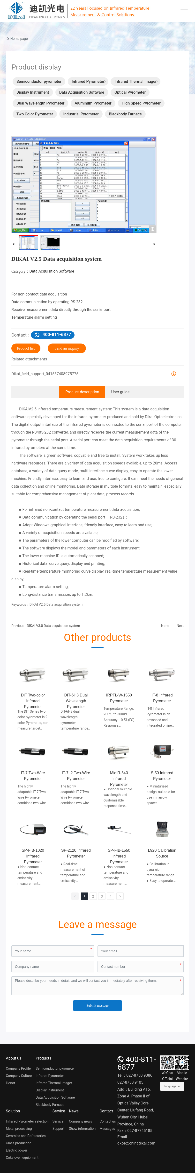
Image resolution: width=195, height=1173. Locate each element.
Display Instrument (32, 92)
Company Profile (18, 1068)
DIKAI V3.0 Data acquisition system (53, 626)
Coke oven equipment (22, 1157)
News (74, 1111)
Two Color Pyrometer (34, 114)
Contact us (107, 1121)
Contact (106, 1111)
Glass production (18, 1143)
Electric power (16, 1150)
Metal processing (19, 1129)
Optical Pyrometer (130, 92)
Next (180, 626)
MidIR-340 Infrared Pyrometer (119, 779)
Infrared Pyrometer (88, 81)
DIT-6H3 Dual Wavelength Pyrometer (76, 701)
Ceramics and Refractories (26, 1136)
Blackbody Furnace (125, 114)
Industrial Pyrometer (81, 114)
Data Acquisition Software (81, 92)
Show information (82, 1129)
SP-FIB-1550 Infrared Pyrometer (119, 856)
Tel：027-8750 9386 (134, 1075)
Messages (107, 1129)
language (170, 1086)
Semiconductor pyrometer (38, 81)
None (165, 626)
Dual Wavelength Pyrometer (40, 103)
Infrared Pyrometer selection (27, 1121)
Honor (10, 1083)
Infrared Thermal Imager (135, 81)
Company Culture (19, 1076)
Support (58, 1129)
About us (13, 1058)
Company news (80, 1121)
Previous (17, 626)
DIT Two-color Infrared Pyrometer (33, 701)
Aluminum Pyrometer (93, 103)
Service (58, 1111)
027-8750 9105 (130, 1082)
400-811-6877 (136, 1063)
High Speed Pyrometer (141, 103)
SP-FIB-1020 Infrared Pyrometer (33, 856)
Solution (13, 1111)
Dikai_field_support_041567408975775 (44, 374)
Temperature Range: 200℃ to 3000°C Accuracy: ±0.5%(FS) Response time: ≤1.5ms (119, 720)
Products (43, 1058)
